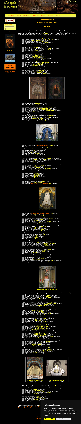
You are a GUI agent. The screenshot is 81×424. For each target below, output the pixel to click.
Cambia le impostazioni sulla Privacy (10, 72)
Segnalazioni (58, 15)
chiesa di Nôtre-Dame (42, 145)
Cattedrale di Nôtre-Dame (35, 309)
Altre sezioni (50, 15)
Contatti (67, 6)
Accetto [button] (47, 418)
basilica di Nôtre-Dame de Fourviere (40, 213)
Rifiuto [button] (52, 418)
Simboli (19, 15)
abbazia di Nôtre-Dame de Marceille (40, 183)
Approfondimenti (10, 15)
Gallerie (43, 15)
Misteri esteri (35, 15)
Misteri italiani (26, 15)
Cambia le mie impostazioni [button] (63, 418)
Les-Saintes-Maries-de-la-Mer (32, 406)
